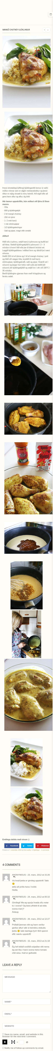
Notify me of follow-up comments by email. (24, 1048)
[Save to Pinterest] (42, 845)
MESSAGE (26, 983)
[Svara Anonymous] (14, 877)
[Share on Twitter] (27, 845)
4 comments (45, 850)
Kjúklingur (36, 850)
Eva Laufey (27, 850)
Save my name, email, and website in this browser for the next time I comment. (22, 1035)
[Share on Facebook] (11, 845)
